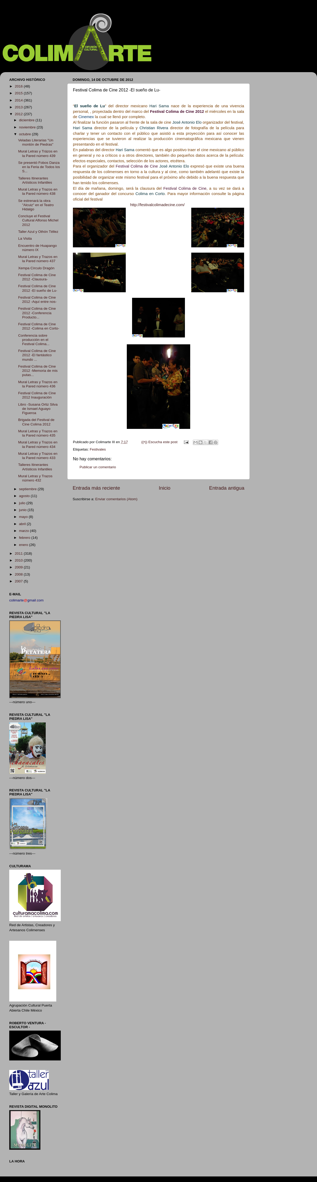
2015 (19, 93)
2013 (19, 107)
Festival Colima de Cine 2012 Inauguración (37, 395)
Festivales (98, 449)
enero (24, 545)
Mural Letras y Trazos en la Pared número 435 (38, 433)
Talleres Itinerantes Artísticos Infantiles (35, 180)
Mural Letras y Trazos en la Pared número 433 (38, 456)
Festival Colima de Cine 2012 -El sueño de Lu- (37, 288)
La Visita (25, 238)
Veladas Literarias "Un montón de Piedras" (35, 142)
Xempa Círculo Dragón (36, 268)
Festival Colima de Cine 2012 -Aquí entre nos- (37, 299)
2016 (19, 86)
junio (23, 510)
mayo (24, 517)
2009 (19, 567)
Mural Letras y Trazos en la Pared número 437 (38, 259)
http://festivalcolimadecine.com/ (158, 205)
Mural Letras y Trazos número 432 (35, 478)
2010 (19, 560)
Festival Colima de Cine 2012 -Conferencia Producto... (37, 313)
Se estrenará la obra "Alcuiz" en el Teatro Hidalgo (36, 205)
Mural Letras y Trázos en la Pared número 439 (38, 153)
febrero (25, 538)
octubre (25, 134)
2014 (19, 100)
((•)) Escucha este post (159, 442)
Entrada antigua (226, 488)
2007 (19, 581)
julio (22, 503)
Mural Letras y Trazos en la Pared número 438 (38, 191)
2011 (19, 553)
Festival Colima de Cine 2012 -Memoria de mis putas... (38, 370)
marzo (24, 531)
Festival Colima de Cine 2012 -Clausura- (37, 277)
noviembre (28, 127)
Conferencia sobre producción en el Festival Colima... (34, 339)
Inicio (164, 488)
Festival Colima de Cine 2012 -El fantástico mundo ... (37, 355)
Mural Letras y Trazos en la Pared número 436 (38, 384)
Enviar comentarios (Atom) (116, 499)
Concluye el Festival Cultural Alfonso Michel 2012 (38, 220)
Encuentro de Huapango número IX (37, 248)
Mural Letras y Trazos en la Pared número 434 (38, 444)
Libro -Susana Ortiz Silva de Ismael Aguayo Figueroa (38, 408)
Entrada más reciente (96, 488)
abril (23, 524)
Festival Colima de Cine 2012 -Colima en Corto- (38, 326)
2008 (19, 574)
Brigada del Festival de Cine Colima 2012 (36, 422)
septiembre (28, 489)
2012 (19, 114)
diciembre (27, 120)
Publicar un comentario (98, 467)
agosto (25, 496)
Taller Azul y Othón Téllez (38, 232)
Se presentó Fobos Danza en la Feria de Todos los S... (39, 167)
